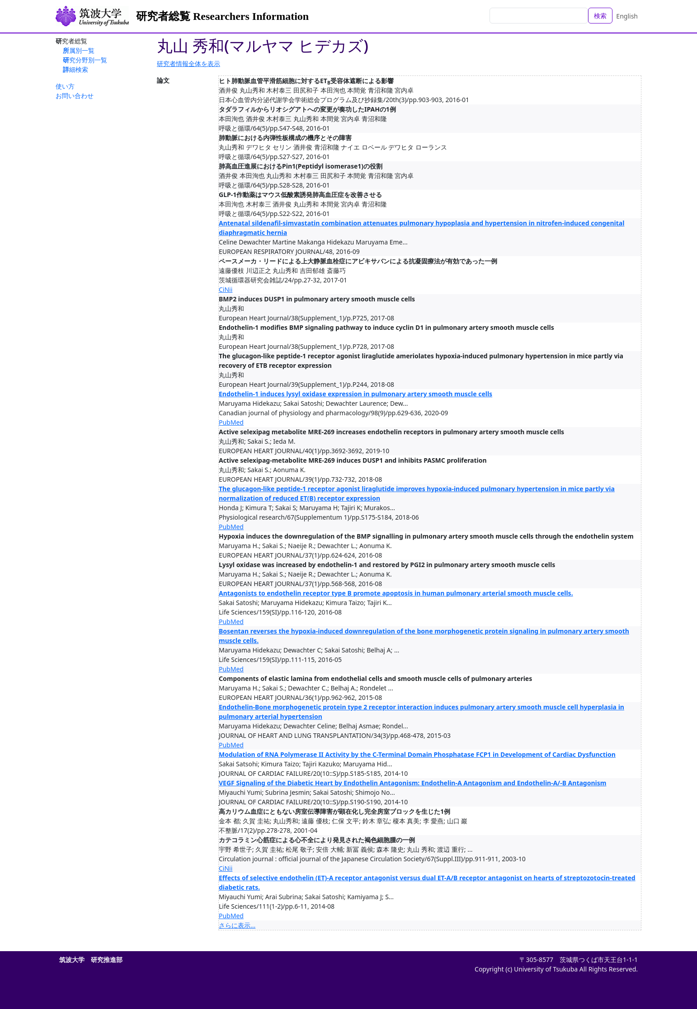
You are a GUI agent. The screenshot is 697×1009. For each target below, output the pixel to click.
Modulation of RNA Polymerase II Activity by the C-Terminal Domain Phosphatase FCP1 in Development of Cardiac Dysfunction (417, 754)
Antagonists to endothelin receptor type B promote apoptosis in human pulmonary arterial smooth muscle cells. (396, 593)
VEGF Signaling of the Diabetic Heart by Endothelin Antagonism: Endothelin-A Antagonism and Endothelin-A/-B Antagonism (412, 783)
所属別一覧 (78, 50)
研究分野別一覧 (85, 60)
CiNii (225, 289)
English (627, 16)
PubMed (231, 422)
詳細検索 (75, 69)
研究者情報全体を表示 (188, 63)
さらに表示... (237, 925)
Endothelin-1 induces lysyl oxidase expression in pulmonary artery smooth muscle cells (355, 394)
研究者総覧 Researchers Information (222, 16)
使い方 (65, 86)
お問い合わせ (75, 95)
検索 (600, 15)
